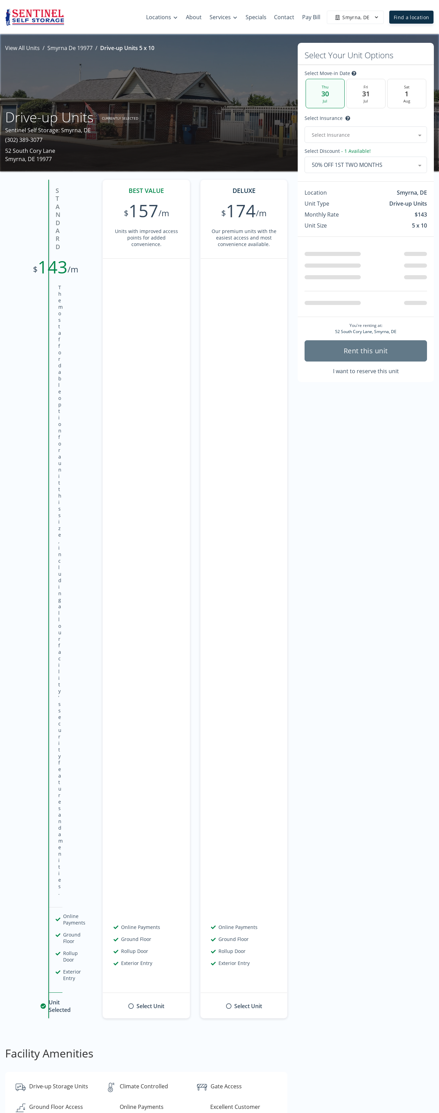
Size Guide (367, 1060)
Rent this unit (366, 350)
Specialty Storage (376, 1087)
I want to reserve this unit (366, 371)
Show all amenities (146, 511)
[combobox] (366, 134)
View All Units (22, 48)
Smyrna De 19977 (70, 48)
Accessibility (287, 1087)
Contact (282, 1073)
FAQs (360, 1033)
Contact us (322, 946)
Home (279, 1033)
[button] (20, 1073)
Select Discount (338, 151)
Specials (364, 1073)
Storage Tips (370, 1047)
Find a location (411, 17)
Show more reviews (146, 735)
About (279, 1060)
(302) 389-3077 (24, 140)
